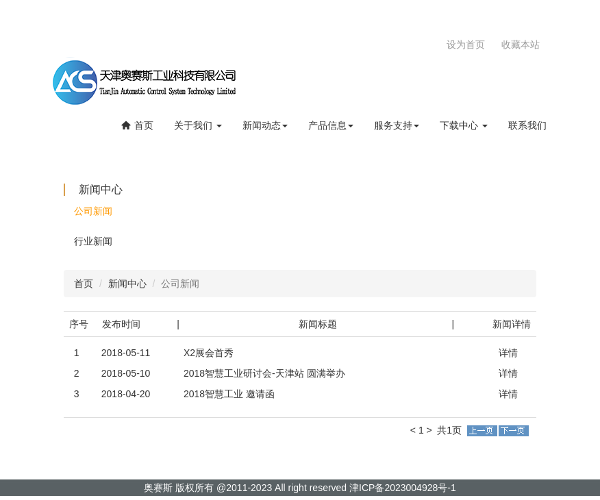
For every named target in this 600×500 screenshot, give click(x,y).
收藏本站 (520, 44)
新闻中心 (127, 283)
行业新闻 (93, 241)
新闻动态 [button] (265, 125)
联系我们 (527, 125)
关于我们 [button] (198, 125)
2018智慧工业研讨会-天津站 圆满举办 (264, 373)
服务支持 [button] (396, 125)
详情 (508, 352)
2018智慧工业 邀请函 (229, 393)
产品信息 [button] (330, 125)
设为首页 (466, 44)
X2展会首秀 (209, 352)
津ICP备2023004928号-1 (402, 487)
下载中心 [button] (464, 125)
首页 (137, 125)
